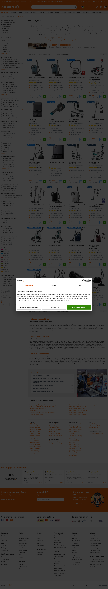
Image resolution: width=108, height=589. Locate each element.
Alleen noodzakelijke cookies (29, 307)
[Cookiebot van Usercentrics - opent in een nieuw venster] (83, 280)
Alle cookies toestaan (78, 307)
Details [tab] (54, 285)
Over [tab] (79, 285)
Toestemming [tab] (28, 285)
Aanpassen (54, 307)
